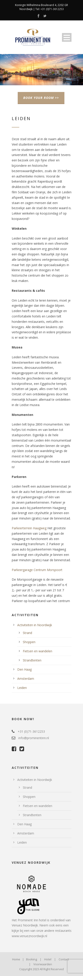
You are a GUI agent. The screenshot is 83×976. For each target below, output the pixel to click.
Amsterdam (25, 678)
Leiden (22, 688)
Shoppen (29, 642)
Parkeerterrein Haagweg (29, 528)
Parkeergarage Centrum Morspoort (37, 570)
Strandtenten (32, 660)
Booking (31, 959)
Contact (64, 959)
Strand (27, 633)
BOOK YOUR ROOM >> (41, 98)
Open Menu (66, 37)
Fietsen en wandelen (37, 651)
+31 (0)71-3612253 (52, 9)
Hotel (47, 959)
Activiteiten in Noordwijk (34, 625)
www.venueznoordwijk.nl (29, 936)
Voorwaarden (42, 964)
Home (16, 959)
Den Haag (24, 669)
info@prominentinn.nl (33, 738)
